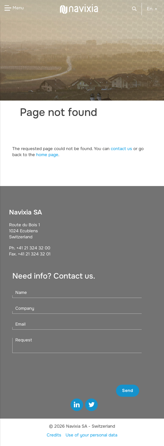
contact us (121, 148)
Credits (54, 435)
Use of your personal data (91, 435)
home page (47, 154)
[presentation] (101, 369)
